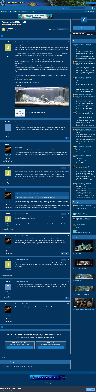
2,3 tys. (8, 158)
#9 (68, 281)
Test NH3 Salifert (80, 224)
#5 (68, 189)
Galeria (9, 8)
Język (34, 382)
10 (8, 56)
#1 (68, 41)
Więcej (62, 8)
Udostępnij (52, 29)
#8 (68, 259)
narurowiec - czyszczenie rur (83, 218)
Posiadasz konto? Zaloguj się (77, 3)
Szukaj (46, 8)
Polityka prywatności (48, 382)
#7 (68, 235)
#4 (68, 167)
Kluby (33, 8)
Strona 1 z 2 (17, 35)
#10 (68, 303)
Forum (2, 8)
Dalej (7, 35)
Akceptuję (91, 389)
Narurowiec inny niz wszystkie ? (84, 44)
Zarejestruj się (91, 3)
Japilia (33, 193)
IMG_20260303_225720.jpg (80, 268)
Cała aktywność (54, 8)
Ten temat (88, 8)
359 (8, 136)
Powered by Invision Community (48, 383)
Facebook (39, 8)
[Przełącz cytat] (17, 193)
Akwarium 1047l (77, 280)
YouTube (27, 8)
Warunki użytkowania (22, 390)
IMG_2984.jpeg (77, 292)
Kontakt (20, 8)
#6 (68, 213)
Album (14, 8)
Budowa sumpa (80, 230)
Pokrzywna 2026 (78, 27)
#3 (68, 144)
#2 (68, 121)
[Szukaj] (77, 8)
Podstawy (16, 30)
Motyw (40, 382)
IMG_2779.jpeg (77, 253)
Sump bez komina (80, 213)
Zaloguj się (50, 347)
